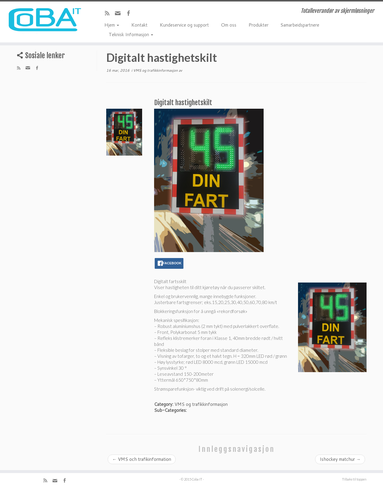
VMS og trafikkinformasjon (156, 70)
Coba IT (197, 479)
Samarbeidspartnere (299, 24)
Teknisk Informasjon (131, 34)
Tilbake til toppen (354, 479)
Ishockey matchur (340, 459)
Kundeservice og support (184, 24)
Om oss (228, 24)
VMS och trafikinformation (141, 459)
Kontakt (139, 24)
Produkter (258, 24)
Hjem (111, 24)
